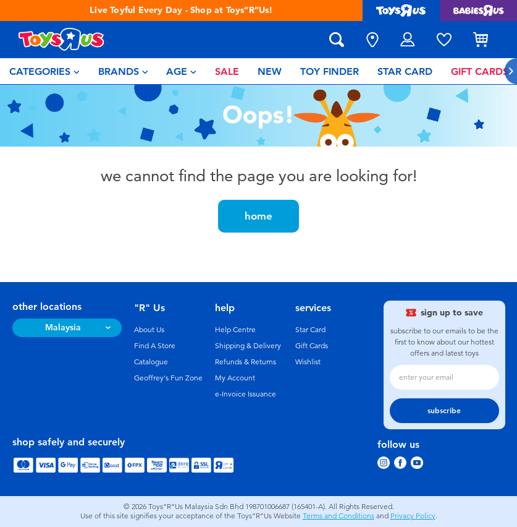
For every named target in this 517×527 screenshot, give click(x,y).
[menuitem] (44, 71)
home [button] (258, 216)
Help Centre (235, 329)
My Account (235, 378)
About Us (149, 329)
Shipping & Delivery (248, 345)
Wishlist (308, 362)
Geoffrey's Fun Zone (168, 378)
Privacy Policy (412, 516)
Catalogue (151, 362)
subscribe (444, 410)
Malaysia (63, 327)
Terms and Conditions (338, 516)
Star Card (310, 329)
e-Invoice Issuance (245, 394)
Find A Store (154, 345)
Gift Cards (311, 345)
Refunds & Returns (245, 362)
